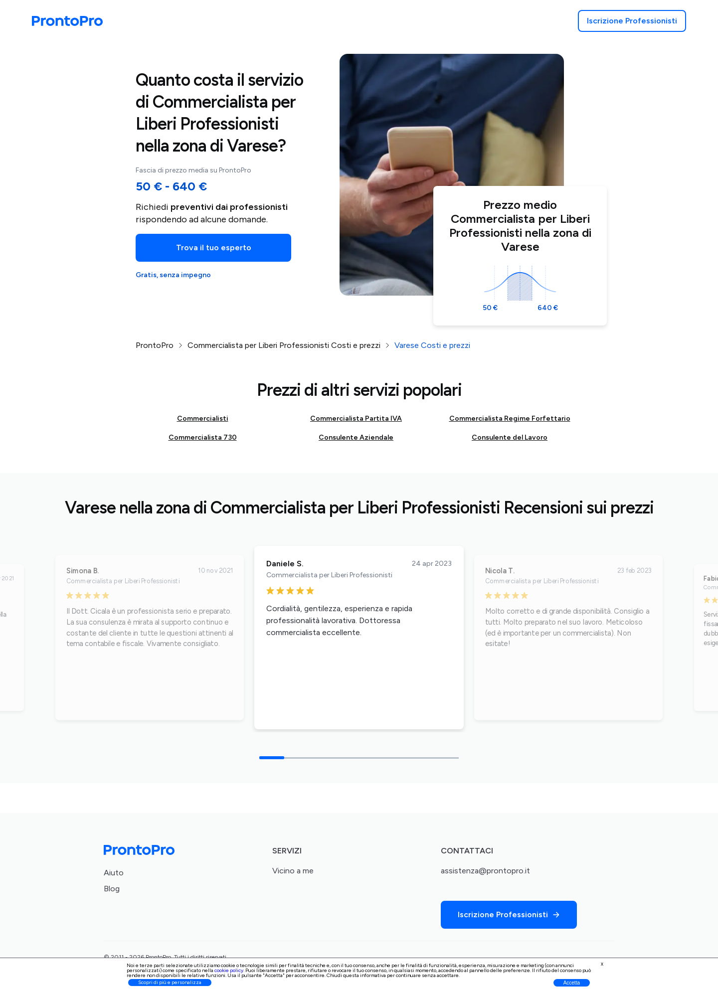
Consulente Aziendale (356, 437)
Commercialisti (202, 418)
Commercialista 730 (203, 437)
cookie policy (228, 970)
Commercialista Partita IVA (356, 418)
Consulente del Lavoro (509, 437)
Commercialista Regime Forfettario (509, 418)
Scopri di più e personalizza (169, 982)
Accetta (571, 983)
